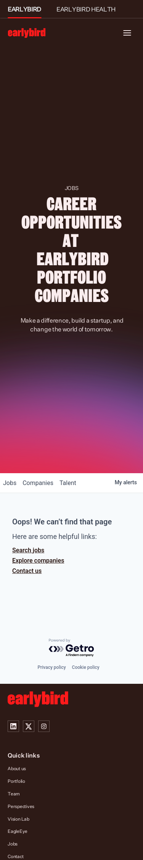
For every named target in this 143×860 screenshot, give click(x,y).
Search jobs (28, 550)
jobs (9, 483)
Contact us (27, 570)
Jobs (13, 844)
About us (17, 768)
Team (14, 794)
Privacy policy (51, 667)
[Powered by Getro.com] (72, 648)
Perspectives (21, 806)
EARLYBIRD (24, 9)
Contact (15, 856)
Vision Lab (18, 819)
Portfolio (16, 781)
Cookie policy (86, 667)
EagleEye (17, 831)
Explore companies (38, 560)
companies (37, 483)
